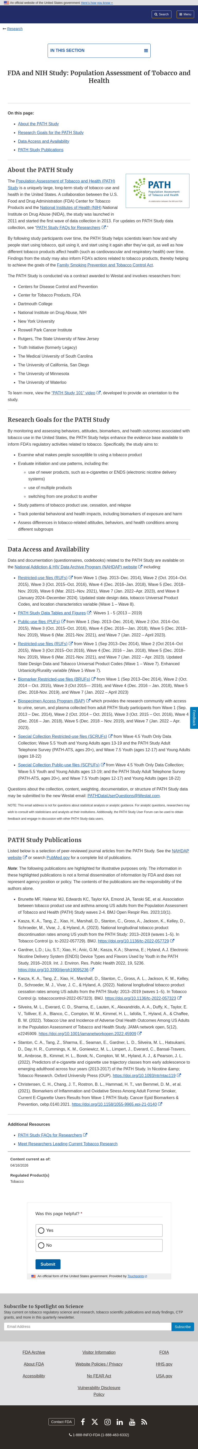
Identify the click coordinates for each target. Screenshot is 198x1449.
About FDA (34, 1364)
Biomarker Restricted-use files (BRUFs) (54, 679)
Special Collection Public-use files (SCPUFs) (59, 765)
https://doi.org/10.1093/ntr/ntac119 (144, 1075)
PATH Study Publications (40, 150)
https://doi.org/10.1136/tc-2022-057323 (140, 998)
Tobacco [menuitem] (17, 1181)
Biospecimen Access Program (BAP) (51, 701)
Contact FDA (61, 1422)
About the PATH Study (38, 124)
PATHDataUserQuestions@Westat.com (124, 796)
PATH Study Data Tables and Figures (52, 613)
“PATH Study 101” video (73, 393)
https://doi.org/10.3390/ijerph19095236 (53, 970)
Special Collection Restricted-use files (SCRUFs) (62, 736)
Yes (50, 1230)
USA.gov (164, 1376)
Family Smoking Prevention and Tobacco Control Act (105, 265)
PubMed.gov (58, 857)
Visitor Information (99, 1352)
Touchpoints (135, 1276)
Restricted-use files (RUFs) (42, 578)
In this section (67, 50)
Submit (48, 1264)
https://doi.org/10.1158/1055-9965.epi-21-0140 (114, 1104)
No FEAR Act (99, 1376)
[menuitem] (99, 1164)
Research (15, 29)
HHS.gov (164, 1364)
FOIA (164, 1352)
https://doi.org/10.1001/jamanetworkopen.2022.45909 (87, 1034)
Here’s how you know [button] (97, 3)
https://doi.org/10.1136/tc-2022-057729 (133, 941)
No (49, 1245)
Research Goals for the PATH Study (51, 132)
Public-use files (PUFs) (39, 621)
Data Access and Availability (43, 141)
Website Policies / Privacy (99, 1364)
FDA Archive (33, 1352)
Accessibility (34, 1376)
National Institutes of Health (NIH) (70, 207)
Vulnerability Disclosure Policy (99, 1391)
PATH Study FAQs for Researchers (68, 227)
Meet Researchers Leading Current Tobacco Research (68, 1144)
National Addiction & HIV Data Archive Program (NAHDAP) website (76, 567)
